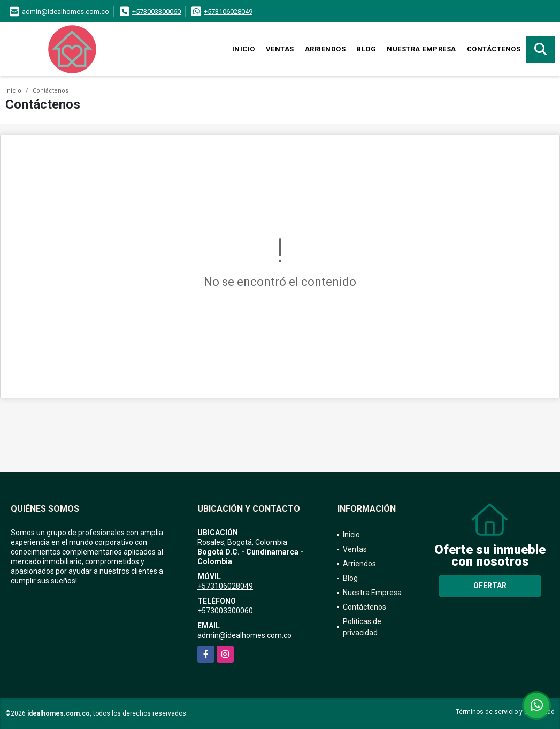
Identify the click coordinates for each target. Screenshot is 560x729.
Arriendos (325, 49)
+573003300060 (156, 11)
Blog (366, 49)
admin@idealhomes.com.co (244, 635)
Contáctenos (494, 49)
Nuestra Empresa (421, 49)
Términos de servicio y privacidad (505, 712)
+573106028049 (228, 11)
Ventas (280, 49)
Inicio (243, 49)
